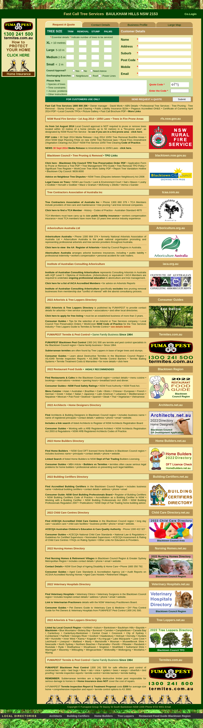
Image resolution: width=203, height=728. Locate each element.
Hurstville (56, 638)
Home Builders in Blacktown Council (117, 450)
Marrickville (101, 641)
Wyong (49, 652)
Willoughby (77, 649)
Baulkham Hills (126, 627)
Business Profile (137, 24)
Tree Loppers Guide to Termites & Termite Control (82, 326)
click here (123, 361)
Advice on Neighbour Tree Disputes (65, 176)
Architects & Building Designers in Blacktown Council (80, 415)
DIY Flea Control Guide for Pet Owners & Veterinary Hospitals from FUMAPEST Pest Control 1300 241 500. (95, 609)
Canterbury (53, 633)
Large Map (174, 24)
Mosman (114, 641)
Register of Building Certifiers (130, 494)
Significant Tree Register (58, 168)
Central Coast (100, 633)
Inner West (69, 638)
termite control (92, 673)
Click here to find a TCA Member (63, 210)
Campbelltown (123, 630)
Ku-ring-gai (105, 638)
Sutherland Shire (135, 647)
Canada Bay (139, 630)
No (85, 71)
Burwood (97, 630)
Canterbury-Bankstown (76, 633)
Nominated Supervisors (97, 537)
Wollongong (124, 649)
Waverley (64, 649)
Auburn (98, 627)
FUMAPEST (118, 307)
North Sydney (66, 644)
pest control (136, 667)
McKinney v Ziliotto (109, 184)
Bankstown (110, 627)
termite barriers (111, 673)
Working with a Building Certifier (63, 500)
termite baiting (128, 673)
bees (115, 670)
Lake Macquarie (121, 638)
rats (91, 670)
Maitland (77, 641)
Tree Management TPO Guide (98, 165)
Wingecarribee (94, 649)
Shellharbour (73, 647)
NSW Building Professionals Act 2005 (106, 500)
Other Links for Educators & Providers (118, 540)
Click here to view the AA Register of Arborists (72, 247)
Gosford (94, 636)
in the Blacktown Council (76, 377)
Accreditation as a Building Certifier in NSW (120, 497)
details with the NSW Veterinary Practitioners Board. (91, 602)
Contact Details (100, 24)
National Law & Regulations (130, 534)
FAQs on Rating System (83, 540)
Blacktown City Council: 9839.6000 (65, 171)
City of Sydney (135, 633)
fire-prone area (120, 131)
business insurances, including (109, 252)
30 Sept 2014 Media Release (76, 137)
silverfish (135, 670)
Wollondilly (110, 649)
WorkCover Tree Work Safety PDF (92, 168)
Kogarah (91, 638)
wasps (124, 670)
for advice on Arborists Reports (118, 283)
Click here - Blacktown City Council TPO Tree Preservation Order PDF (85, 163)
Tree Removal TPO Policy (131, 165)
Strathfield (117, 647)
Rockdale (50, 647)
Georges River (79, 636)
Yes (77, 71)
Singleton (104, 647)
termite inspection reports (69, 673)
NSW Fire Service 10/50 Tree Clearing (110, 142)
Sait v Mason (130, 182)
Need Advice (100, 71)
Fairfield (65, 636)
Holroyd (120, 636)
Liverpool (65, 641)
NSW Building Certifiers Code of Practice (70, 497)
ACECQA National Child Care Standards (78, 534)
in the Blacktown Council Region (84, 486)
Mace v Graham (87, 184)
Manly (88, 641)
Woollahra (139, 649)
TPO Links (111, 155)
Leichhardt (50, 641)
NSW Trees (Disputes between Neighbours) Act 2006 (116, 176)
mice (97, 670)
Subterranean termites (73, 678)
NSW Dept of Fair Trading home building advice (120, 503)
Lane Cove (138, 638)
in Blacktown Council (84, 558)
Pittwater (127, 644)
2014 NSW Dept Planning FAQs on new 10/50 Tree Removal (78, 140)
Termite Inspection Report (76, 686)
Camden (108, 630)
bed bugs (73, 670)
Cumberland (51, 636)
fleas (83, 670)
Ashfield (87, 627)
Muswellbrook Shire (133, 641)
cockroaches (52, 670)
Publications (86, 503)
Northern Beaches (85, 644)
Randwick (139, 644)
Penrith (116, 644)
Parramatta (104, 644)
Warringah (50, 649)
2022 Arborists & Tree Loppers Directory (69, 307)
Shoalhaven (89, 647)
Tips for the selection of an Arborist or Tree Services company (103, 321)
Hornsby (130, 636)
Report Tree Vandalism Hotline (129, 168)
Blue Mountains (67, 630)
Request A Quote (64, 24)
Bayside (140, 627)
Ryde (61, 647)
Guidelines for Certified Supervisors (64, 537)
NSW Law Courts (81, 182)
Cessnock (117, 633)
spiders (107, 670)
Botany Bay (84, 630)
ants (63, 670)
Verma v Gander (130, 184)
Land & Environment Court (107, 182)
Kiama (81, 638)
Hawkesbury (107, 636)
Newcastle (50, 644)
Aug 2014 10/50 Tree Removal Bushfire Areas (119, 137)
